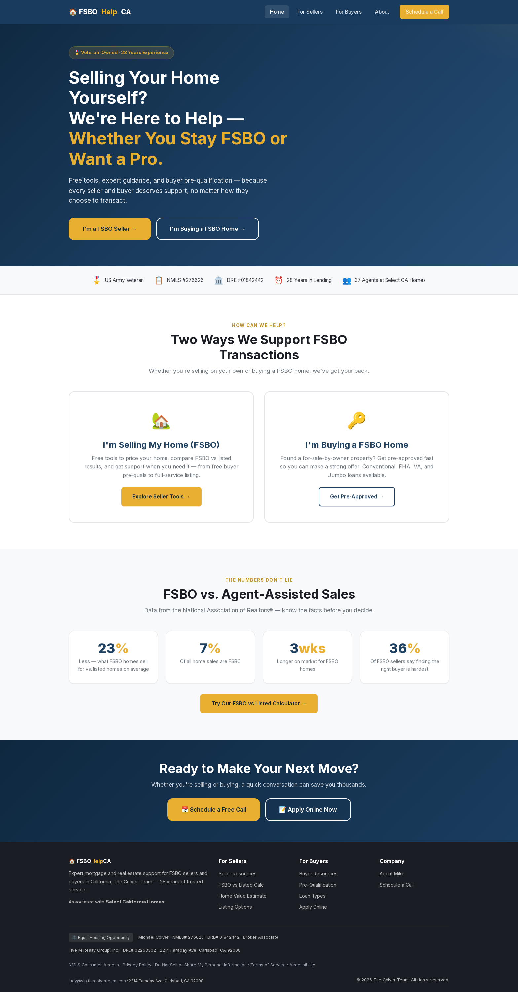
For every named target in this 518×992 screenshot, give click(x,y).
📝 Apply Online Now (308, 809)
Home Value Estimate (243, 896)
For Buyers (349, 12)
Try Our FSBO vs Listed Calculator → (259, 703)
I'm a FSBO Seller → (110, 228)
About (382, 12)
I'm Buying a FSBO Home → (207, 228)
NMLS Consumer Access (94, 964)
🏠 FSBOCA (100, 11)
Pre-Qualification (317, 885)
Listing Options (235, 907)
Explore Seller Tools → (161, 498)
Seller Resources (238, 873)
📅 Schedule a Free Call (213, 809)
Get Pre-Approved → (357, 498)
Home (277, 12)
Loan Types (312, 896)
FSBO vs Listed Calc (241, 885)
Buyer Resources (318, 873)
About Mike (392, 873)
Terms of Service (268, 964)
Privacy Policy (137, 964)
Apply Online (313, 907)
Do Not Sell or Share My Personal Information (201, 964)
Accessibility (302, 964)
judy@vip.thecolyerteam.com (97, 980)
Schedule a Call (424, 12)
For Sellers (310, 12)
